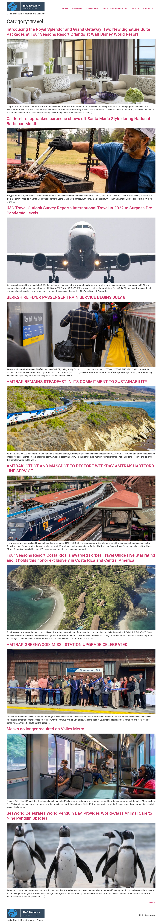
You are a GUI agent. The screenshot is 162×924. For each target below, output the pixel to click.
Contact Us (148, 8)
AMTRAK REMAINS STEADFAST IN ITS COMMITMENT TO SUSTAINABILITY (77, 381)
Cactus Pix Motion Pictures (114, 8)
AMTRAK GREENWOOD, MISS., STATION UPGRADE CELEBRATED (67, 644)
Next (151, 902)
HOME (65, 8)
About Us (135, 8)
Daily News (77, 8)
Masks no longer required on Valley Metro (45, 728)
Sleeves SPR (92, 8)
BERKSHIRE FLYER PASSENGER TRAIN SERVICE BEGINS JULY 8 (66, 297)
